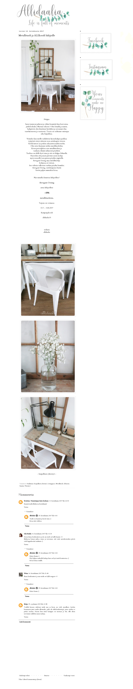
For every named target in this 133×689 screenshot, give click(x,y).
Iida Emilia (27, 534)
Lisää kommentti (24, 622)
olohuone (66, 484)
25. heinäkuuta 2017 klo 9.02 (47, 553)
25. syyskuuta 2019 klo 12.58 (37, 604)
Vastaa (26, 507)
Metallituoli (59, 484)
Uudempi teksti (24, 675)
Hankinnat (30, 484)
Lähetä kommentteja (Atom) (32, 679)
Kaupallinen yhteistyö (40, 484)
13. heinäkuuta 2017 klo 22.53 (59, 501)
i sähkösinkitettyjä (58, 609)
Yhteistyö (27, 486)
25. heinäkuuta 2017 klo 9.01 (47, 516)
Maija (26, 604)
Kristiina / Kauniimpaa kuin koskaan (36, 501)
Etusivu (46, 675)
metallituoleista (46, 198)
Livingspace (51, 484)
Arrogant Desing (46, 182)
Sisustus (21, 486)
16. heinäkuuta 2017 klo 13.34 (42, 534)
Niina (26, 573)
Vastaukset (29, 512)
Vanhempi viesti (69, 675)
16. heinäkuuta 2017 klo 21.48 (38, 573)
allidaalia (32, 516)
